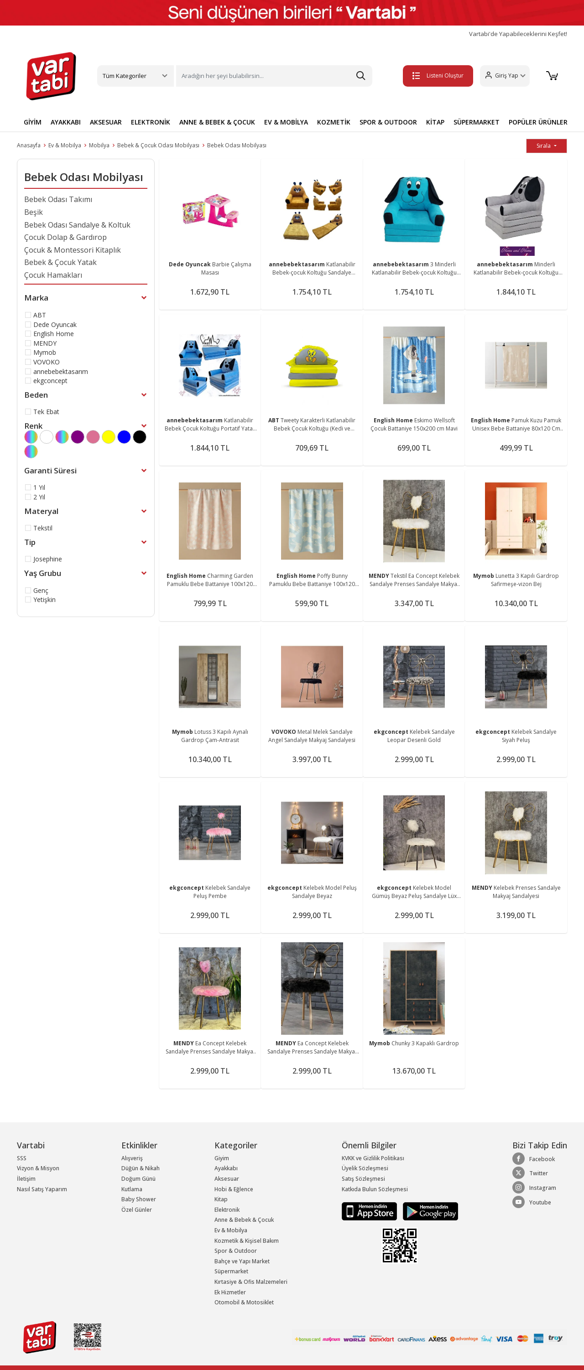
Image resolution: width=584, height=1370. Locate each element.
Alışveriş (132, 1158)
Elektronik (227, 1210)
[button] (504, 76)
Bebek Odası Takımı (58, 199)
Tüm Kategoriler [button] (124, 76)
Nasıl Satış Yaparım (42, 1189)
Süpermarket (231, 1271)
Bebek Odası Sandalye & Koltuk (77, 225)
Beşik (33, 212)
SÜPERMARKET (477, 122)
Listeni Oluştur (437, 75)
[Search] (274, 76)
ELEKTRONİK (150, 122)
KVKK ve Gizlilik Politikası (373, 1158)
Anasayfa (29, 145)
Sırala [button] (544, 146)
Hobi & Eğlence (233, 1189)
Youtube (531, 1202)
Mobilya (99, 145)
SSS (21, 1158)
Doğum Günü (138, 1179)
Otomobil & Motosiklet (244, 1302)
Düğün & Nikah (140, 1168)
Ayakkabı (226, 1168)
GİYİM (33, 122)
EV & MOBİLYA (286, 122)
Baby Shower (138, 1199)
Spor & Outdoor (235, 1251)
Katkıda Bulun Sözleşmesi (375, 1189)
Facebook (533, 1159)
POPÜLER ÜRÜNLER (538, 122)
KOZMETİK (333, 122)
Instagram (534, 1188)
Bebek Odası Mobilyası (236, 145)
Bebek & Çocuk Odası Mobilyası (158, 145)
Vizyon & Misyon (38, 1168)
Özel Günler (136, 1210)
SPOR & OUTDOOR (388, 122)
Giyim (221, 1158)
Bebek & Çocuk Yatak (60, 262)
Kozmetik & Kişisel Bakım (246, 1241)
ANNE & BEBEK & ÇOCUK (217, 122)
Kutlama (131, 1189)
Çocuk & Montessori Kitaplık (72, 250)
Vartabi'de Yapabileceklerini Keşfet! (518, 34)
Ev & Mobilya (64, 145)
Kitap (221, 1199)
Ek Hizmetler (230, 1292)
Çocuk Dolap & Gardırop (65, 237)
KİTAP (435, 122)
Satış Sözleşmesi (363, 1179)
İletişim (26, 1179)
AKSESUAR (106, 122)
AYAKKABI (66, 122)
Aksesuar (226, 1179)
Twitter (530, 1173)
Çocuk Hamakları (53, 275)
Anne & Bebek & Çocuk (244, 1220)
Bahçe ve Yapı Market (242, 1261)
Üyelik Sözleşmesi (365, 1168)
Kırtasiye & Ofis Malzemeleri (250, 1282)
